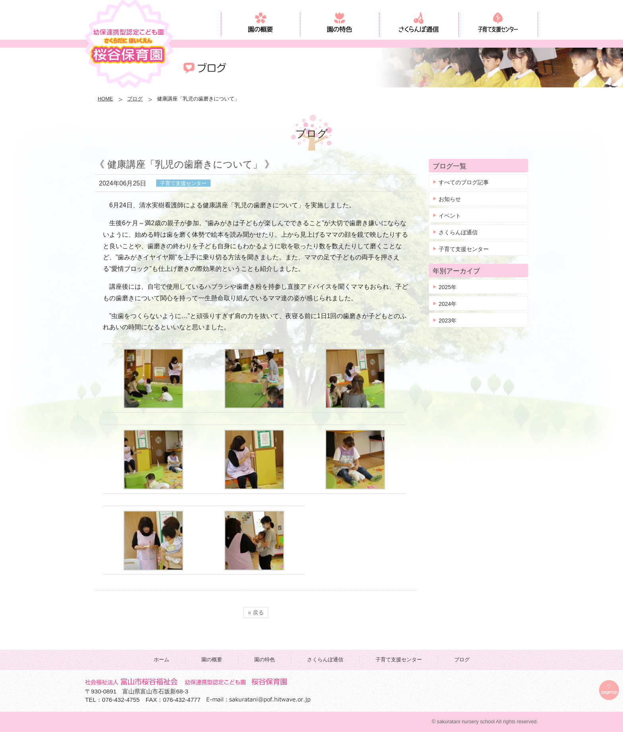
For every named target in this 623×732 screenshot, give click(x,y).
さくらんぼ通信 (458, 232)
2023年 (448, 320)
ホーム (161, 659)
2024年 (448, 304)
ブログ (135, 99)
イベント (450, 215)
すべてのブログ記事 (464, 182)
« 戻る (256, 612)
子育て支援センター (464, 249)
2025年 (448, 287)
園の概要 (211, 659)
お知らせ (450, 199)
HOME (105, 99)
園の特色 (264, 659)
